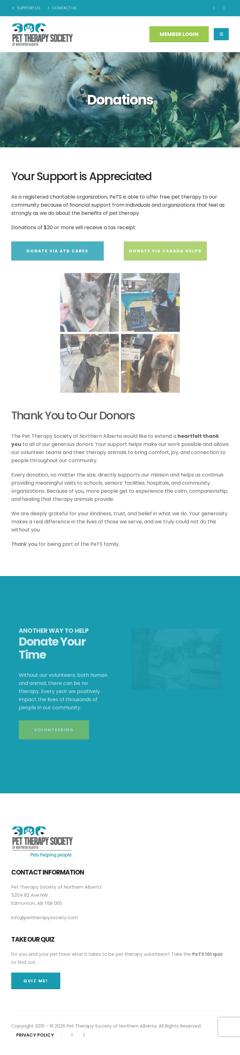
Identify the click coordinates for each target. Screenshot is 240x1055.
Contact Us (61, 8)
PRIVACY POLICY (35, 1035)
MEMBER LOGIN (179, 34)
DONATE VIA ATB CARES (57, 254)
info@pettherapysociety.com (44, 917)
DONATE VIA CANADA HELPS (165, 254)
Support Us (25, 8)
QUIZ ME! (35, 981)
